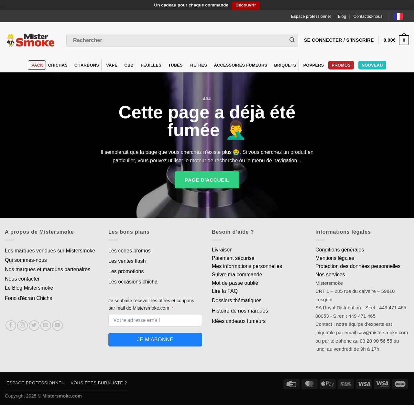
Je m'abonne (155, 339)
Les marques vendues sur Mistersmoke (50, 250)
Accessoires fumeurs (240, 65)
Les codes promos (129, 250)
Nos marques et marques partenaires (47, 269)
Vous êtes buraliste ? (99, 382)
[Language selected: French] (401, 16)
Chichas (58, 65)
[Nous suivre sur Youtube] (57, 325)
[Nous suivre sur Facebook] (10, 325)
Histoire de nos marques (240, 311)
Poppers (313, 65)
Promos (341, 65)
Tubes (175, 65)
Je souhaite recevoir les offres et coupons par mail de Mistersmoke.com (151, 304)
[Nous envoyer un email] (45, 325)
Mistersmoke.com (62, 396)
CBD (129, 65)
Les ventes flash (127, 261)
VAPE (111, 65)
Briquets (285, 65)
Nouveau (372, 65)
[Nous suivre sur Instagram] (22, 325)
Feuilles (151, 65)
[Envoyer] (292, 40)
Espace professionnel (311, 16)
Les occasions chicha (133, 281)
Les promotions (126, 271)
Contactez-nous (368, 16)
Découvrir (245, 5)
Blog (342, 16)
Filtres (198, 65)
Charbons (86, 65)
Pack (37, 65)
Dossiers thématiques (237, 300)
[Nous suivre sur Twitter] (34, 325)
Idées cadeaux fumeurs (239, 321)
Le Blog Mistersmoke (29, 288)
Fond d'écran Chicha (28, 298)
